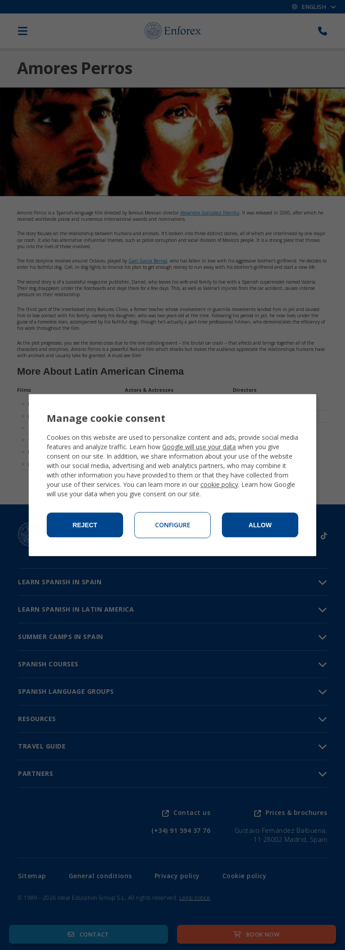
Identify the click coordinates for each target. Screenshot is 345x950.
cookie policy (219, 484)
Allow (259, 525)
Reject (84, 525)
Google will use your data (199, 446)
